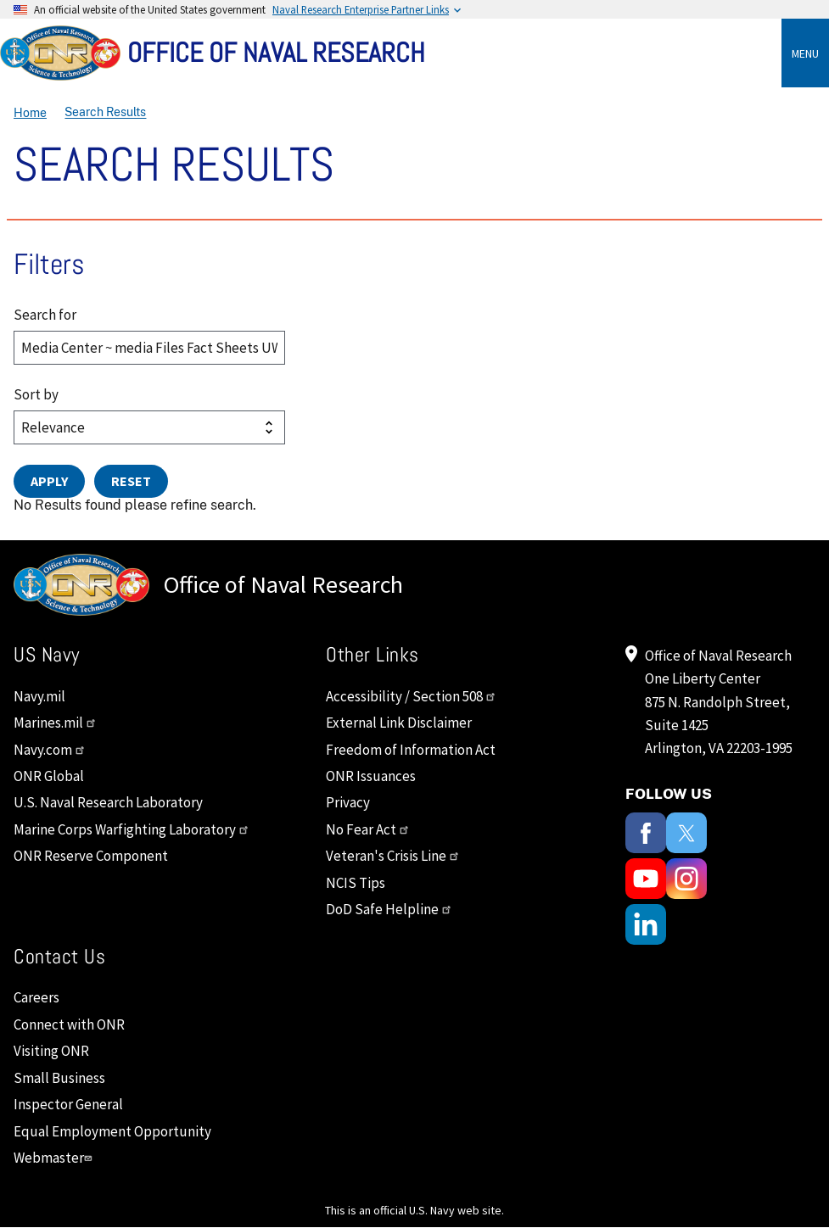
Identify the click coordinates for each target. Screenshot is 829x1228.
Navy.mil (39, 696)
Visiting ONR (51, 1050)
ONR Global (49, 776)
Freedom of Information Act (411, 749)
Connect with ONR (69, 1024)
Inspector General (68, 1104)
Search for (45, 314)
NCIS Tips (355, 883)
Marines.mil (55, 722)
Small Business (59, 1078)
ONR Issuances (371, 776)
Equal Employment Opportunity (112, 1131)
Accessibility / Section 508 (411, 696)
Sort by (36, 394)
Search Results (105, 113)
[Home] (414, 53)
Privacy (348, 802)
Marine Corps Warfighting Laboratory (131, 829)
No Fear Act (368, 829)
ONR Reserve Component (91, 855)
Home (30, 113)
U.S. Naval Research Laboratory (108, 802)
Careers (36, 997)
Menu (805, 53)
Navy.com (50, 749)
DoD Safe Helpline (389, 909)
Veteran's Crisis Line (393, 855)
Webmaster (55, 1157)
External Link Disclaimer (399, 722)
